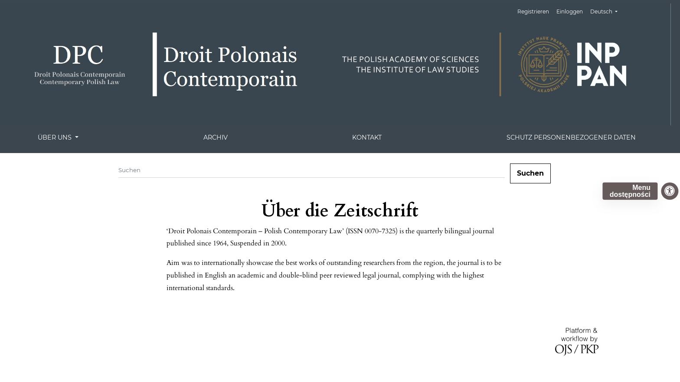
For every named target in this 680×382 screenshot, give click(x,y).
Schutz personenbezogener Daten (571, 137)
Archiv (215, 137)
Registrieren (533, 11)
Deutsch (607, 11)
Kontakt (367, 137)
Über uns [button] (55, 137)
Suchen (530, 173)
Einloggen (569, 11)
